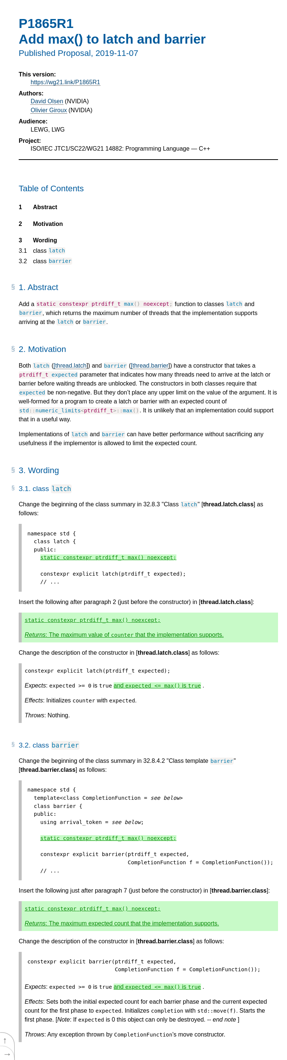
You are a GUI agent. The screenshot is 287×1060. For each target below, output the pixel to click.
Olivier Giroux (49, 110)
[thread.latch (69, 365)
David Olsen (47, 101)
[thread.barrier (150, 365)
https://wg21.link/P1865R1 (65, 82)
